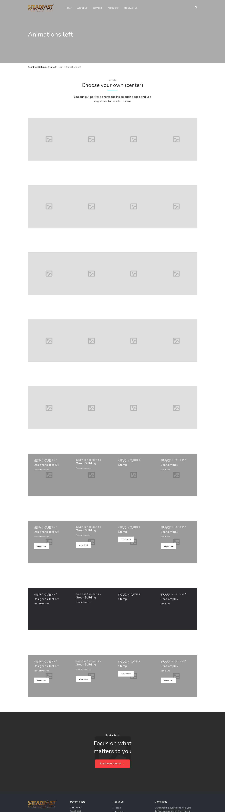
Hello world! (75, 807)
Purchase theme (112, 763)
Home (118, 807)
